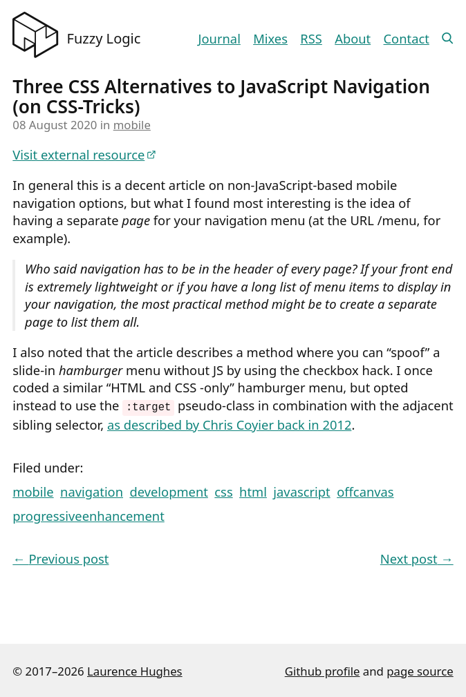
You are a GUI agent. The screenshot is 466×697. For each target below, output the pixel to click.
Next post (417, 557)
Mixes (270, 38)
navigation (91, 490)
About (353, 38)
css (223, 490)
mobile (132, 125)
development (168, 490)
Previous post (60, 557)
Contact (406, 38)
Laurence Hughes (135, 670)
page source (419, 670)
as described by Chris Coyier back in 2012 (229, 423)
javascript (301, 490)
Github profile (322, 670)
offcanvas (365, 490)
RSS (311, 38)
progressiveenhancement (88, 514)
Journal (219, 38)
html (253, 490)
